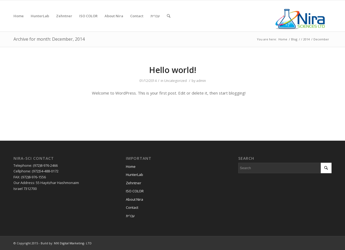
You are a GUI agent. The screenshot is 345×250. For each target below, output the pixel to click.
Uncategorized (175, 80)
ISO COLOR (135, 191)
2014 (306, 39)
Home (282, 39)
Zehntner (133, 182)
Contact (132, 207)
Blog (294, 39)
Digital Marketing (72, 243)
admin (201, 80)
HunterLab (134, 174)
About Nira (134, 199)
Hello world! (172, 69)
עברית (130, 215)
